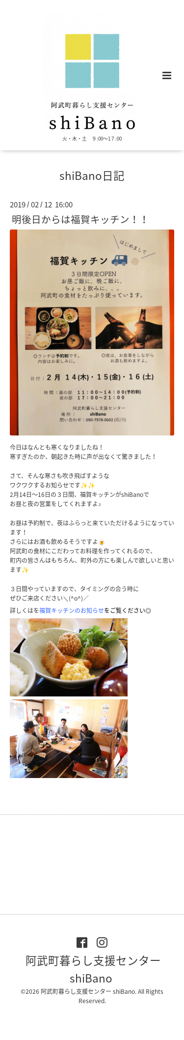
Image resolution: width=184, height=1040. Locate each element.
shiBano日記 (92, 175)
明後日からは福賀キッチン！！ (80, 219)
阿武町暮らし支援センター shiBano (93, 969)
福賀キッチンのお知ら (71, 610)
